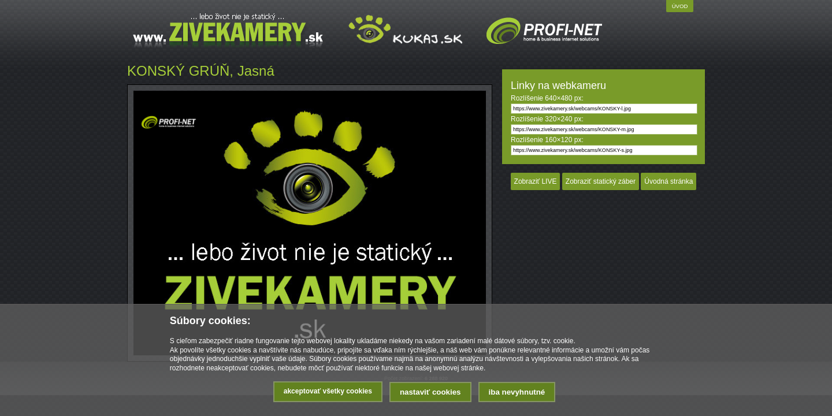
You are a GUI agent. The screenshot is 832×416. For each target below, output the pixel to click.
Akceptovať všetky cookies (328, 391)
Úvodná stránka (668, 181)
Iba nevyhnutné (517, 392)
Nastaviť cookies (430, 392)
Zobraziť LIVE (535, 181)
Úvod (680, 6)
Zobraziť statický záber (601, 181)
